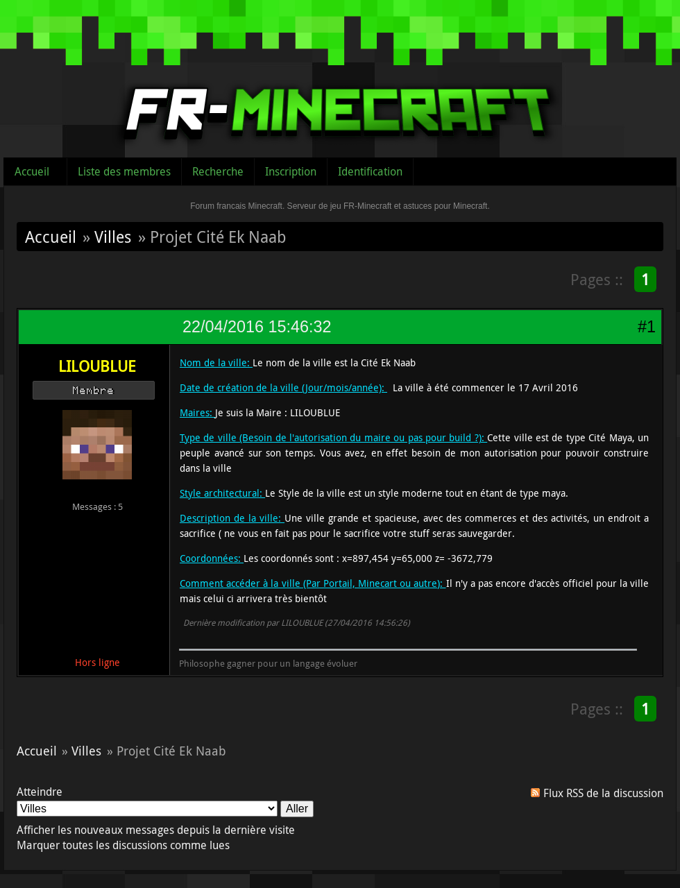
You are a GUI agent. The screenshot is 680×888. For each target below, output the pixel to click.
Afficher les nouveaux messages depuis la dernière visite (156, 829)
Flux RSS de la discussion (603, 793)
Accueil (32, 171)
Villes (112, 236)
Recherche (218, 171)
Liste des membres (124, 171)
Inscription (290, 171)
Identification (370, 171)
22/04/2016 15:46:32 (256, 327)
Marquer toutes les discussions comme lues (123, 845)
